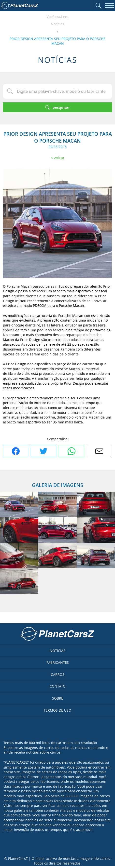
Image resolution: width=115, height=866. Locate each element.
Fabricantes (57, 662)
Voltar (59, 158)
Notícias (57, 24)
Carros (57, 674)
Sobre (57, 698)
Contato (58, 686)
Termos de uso (57, 710)
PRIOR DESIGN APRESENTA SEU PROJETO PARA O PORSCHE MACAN (57, 41)
